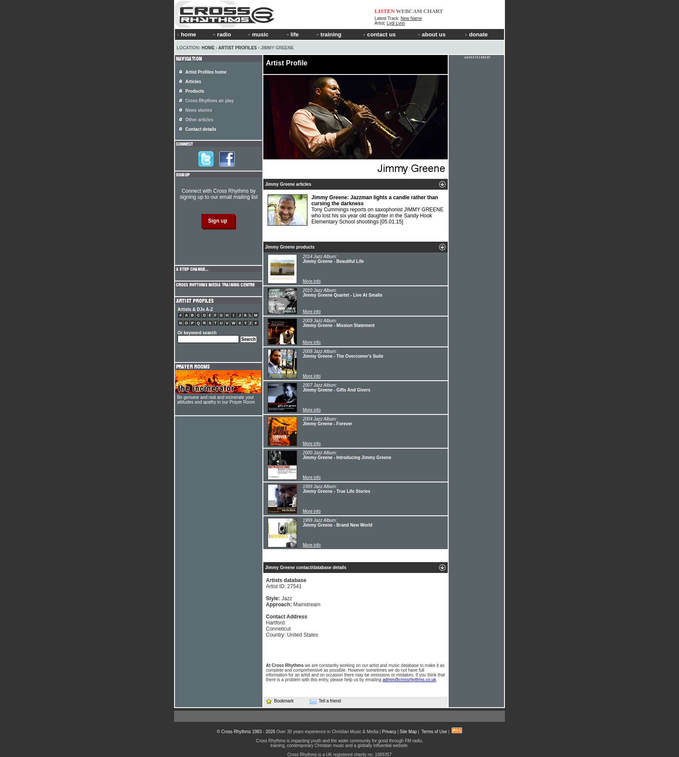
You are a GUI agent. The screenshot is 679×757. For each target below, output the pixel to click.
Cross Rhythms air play (209, 100)
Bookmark (279, 701)
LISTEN (385, 11)
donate (476, 34)
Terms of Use (434, 731)
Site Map (408, 731)
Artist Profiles (237, 47)
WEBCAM (409, 11)
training (328, 34)
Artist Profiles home (205, 72)
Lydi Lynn (396, 23)
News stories (198, 110)
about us (431, 34)
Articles (193, 81)
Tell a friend (325, 701)
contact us (379, 34)
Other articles (199, 119)
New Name (411, 18)
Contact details (201, 129)
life (292, 34)
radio (221, 34)
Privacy (389, 731)
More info (312, 281)
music (257, 34)
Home (208, 47)
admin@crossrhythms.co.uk (409, 679)
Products (194, 91)
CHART (433, 11)
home (186, 34)
